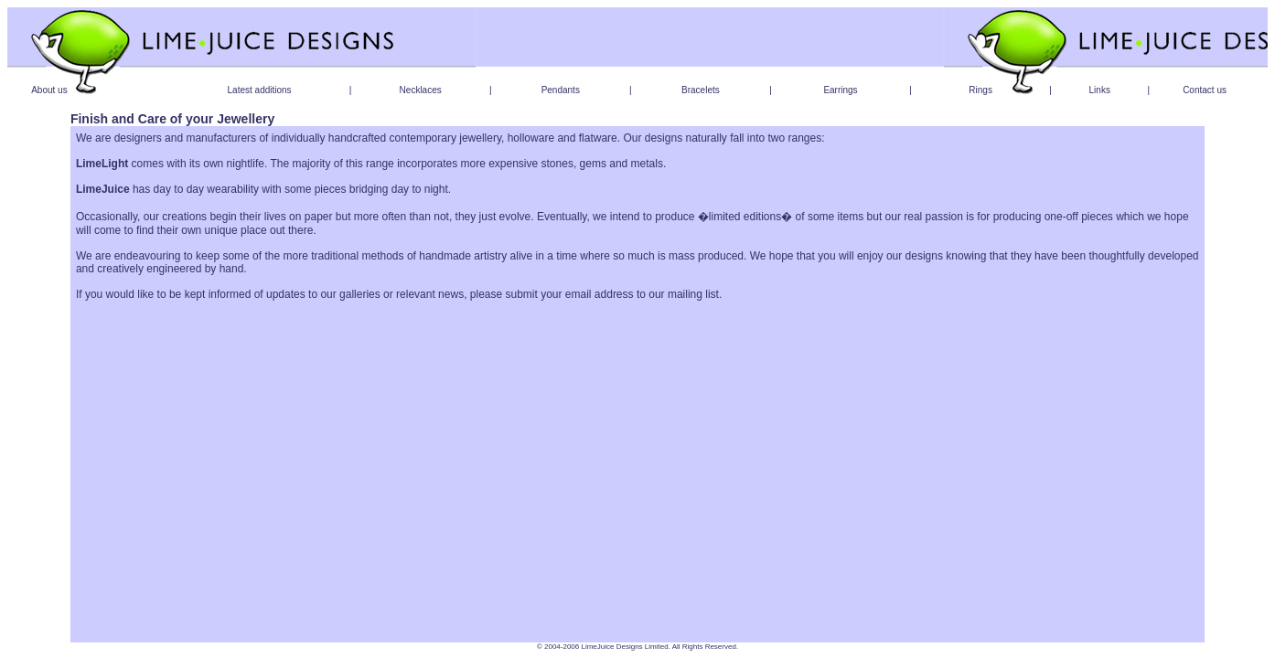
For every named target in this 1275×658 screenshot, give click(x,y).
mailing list (693, 294)
